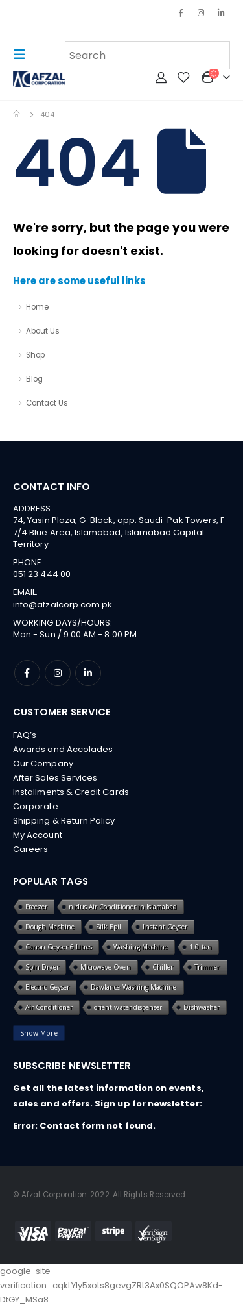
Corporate (35, 806)
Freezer (36, 906)
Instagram (58, 673)
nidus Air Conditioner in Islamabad (122, 906)
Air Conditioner (49, 1007)
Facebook (27, 673)
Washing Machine (140, 946)
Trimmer (207, 966)
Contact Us (47, 403)
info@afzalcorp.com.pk (62, 604)
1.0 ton (200, 946)
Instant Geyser (165, 926)
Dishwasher (201, 1007)
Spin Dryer (42, 966)
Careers (30, 849)
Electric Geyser (47, 987)
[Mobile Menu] (23, 54)
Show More (39, 1033)
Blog (34, 379)
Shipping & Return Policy (64, 820)
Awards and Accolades (63, 749)
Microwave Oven (105, 966)
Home (37, 307)
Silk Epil (109, 926)
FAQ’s (24, 735)
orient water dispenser (128, 1007)
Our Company (43, 763)
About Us (43, 331)
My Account (37, 835)
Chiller (162, 966)
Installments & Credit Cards (71, 792)
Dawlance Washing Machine (134, 987)
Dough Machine (50, 926)
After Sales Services (55, 778)
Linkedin (88, 673)
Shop (35, 355)
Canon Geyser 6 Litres (58, 946)
